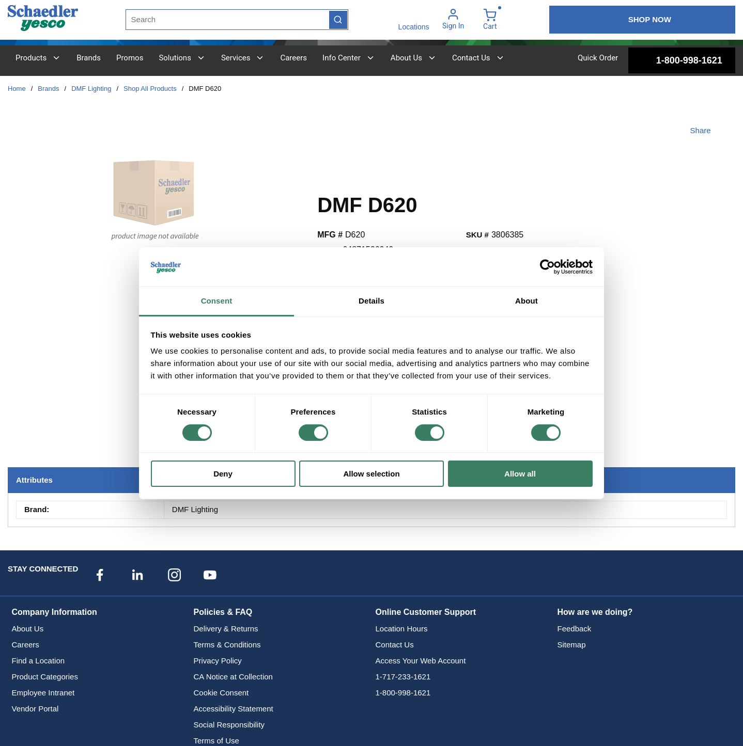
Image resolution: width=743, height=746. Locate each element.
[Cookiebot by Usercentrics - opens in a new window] (547, 267)
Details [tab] (371, 300)
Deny (223, 473)
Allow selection (371, 473)
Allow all (520, 473)
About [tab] (526, 300)
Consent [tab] (217, 300)
